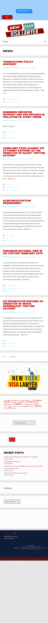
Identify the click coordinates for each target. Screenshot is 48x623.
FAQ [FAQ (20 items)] (21, 402)
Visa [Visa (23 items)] (10, 408)
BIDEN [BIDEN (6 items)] (19, 400)
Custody (8, 288)
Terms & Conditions (33, 552)
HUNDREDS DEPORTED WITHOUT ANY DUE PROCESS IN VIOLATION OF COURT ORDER (24, 114)
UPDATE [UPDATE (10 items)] (31, 406)
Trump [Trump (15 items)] (25, 406)
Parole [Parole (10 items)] (27, 404)
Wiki (7, 17)
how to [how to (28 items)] (31, 402)
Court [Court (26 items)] (7, 402)
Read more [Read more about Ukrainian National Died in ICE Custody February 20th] (25, 279)
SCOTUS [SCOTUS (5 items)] (14, 406)
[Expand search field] (12, 439)
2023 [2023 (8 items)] (5, 400)
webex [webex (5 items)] (14, 408)
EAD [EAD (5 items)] (18, 402)
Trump (16, 99)
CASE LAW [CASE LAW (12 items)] (25, 400)
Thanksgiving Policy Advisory (18, 63)
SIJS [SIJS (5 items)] (18, 406)
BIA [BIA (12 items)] (15, 400)
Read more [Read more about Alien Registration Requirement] (27, 229)
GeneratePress (30, 562)
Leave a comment (11, 102)
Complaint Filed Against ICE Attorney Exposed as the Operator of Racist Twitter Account (24, 152)
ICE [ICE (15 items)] (37, 402)
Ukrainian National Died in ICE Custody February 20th (23, 252)
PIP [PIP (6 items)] (31, 404)
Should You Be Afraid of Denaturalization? (15, 473)
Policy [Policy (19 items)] (36, 404)
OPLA (15, 343)
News (7, 99)
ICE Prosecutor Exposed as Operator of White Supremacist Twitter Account (23, 305)
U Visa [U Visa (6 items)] (5, 408)
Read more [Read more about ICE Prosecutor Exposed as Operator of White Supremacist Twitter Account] (24, 335)
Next (14, 357)
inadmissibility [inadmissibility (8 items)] (9, 404)
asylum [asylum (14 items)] (10, 400)
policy (12, 99)
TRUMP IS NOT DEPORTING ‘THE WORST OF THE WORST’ (21, 457)
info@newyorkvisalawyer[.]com (12, 534)
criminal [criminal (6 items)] (13, 402)
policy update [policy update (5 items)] (8, 406)
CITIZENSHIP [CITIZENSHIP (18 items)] (37, 400)
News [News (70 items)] (18, 404)
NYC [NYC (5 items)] (23, 404)
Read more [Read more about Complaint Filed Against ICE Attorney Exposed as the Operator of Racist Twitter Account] (11, 179)
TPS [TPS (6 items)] (21, 406)
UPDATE (16, 187)
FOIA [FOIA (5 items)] (25, 402)
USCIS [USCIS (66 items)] (38, 406)
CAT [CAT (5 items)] (30, 400)
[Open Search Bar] (45, 41)
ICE (6, 184)
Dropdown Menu (24, 11)
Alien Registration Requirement (17, 201)
